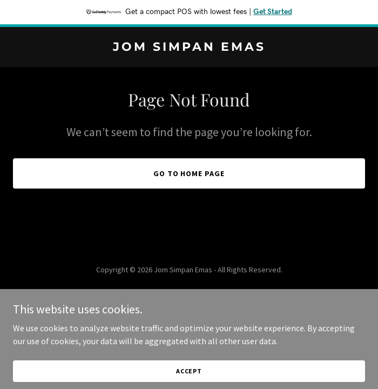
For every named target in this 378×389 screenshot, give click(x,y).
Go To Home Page (189, 173)
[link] (189, 47)
